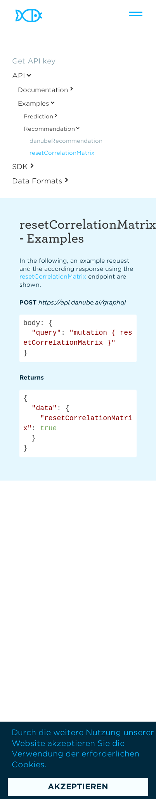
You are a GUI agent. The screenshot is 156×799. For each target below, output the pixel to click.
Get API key (33, 61)
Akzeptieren (78, 786)
